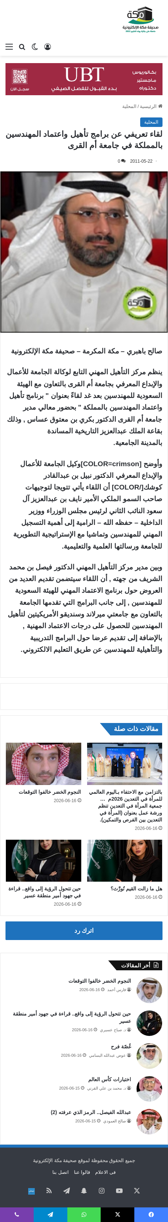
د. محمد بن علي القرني (106, 1088)
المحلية (129, 106)
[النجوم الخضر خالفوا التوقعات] (43, 764)
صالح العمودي (114, 1121)
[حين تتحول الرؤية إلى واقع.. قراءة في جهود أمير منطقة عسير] (43, 861)
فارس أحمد (116, 989)
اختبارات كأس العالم (109, 1079)
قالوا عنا (82, 1172)
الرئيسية (151, 106)
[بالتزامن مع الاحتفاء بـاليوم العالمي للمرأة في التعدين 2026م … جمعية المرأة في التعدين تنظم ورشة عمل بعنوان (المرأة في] (125, 764)
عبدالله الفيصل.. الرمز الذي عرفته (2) (91, 1112)
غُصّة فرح (121, 1046)
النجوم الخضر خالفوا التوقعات (50, 792)
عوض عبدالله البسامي (107, 1055)
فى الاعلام (105, 1172)
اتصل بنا (60, 1172)
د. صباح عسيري (113, 1030)
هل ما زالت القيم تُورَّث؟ (136, 889)
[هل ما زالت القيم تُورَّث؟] (125, 861)
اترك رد (84, 930)
